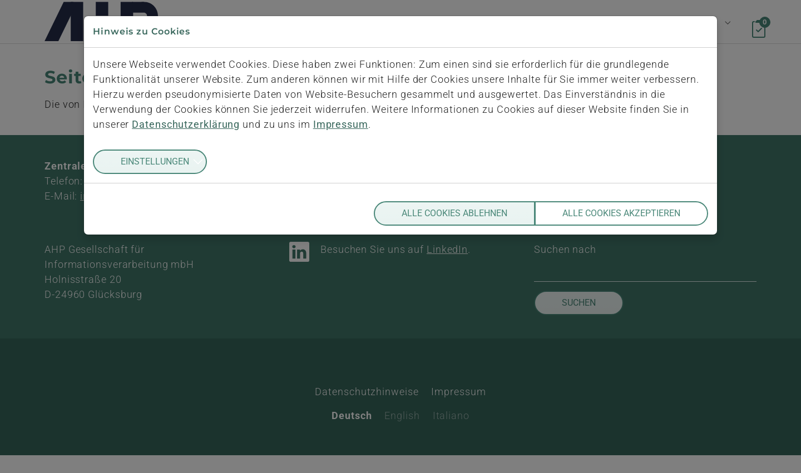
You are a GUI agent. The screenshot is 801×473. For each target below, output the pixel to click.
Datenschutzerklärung (186, 124)
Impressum (340, 124)
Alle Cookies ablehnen (454, 213)
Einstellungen (155, 161)
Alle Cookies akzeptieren (621, 213)
